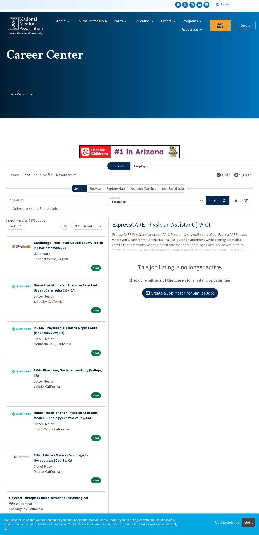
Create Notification (88, 226)
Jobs (26, 174)
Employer (141, 166)
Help (224, 175)
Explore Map (116, 188)
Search (79, 188)
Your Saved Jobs (173, 188)
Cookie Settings (227, 522)
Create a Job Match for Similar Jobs (180, 293)
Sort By (14, 226)
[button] (240, 200)
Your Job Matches (143, 188)
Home (10, 94)
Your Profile (43, 174)
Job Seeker (119, 166)
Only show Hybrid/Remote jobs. (36, 208)
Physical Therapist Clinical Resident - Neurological (48, 497)
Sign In (242, 175)
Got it (248, 522)
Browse (95, 188)
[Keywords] (57, 200)
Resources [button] (64, 174)
